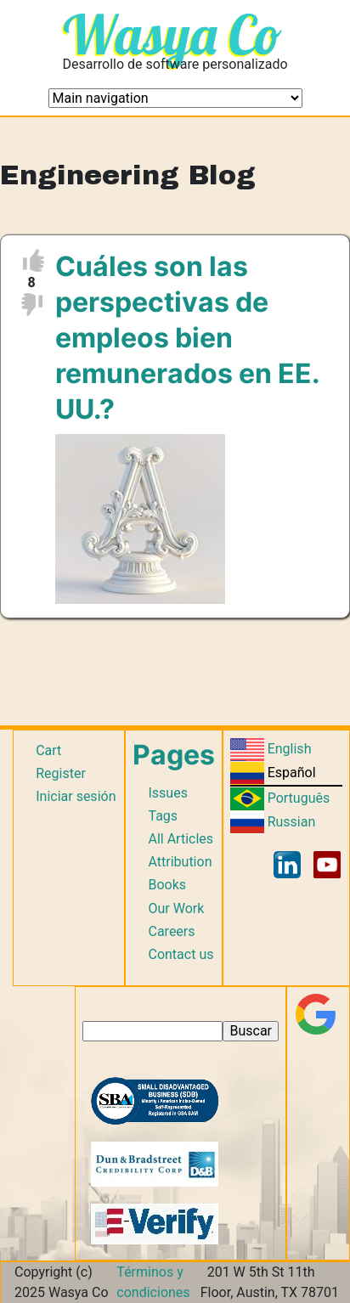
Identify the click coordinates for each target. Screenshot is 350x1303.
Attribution (180, 862)
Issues (167, 793)
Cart (48, 750)
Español (292, 772)
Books (167, 885)
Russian (292, 822)
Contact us (180, 954)
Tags (163, 816)
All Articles (180, 839)
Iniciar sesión (76, 796)
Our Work (176, 908)
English (290, 749)
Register (61, 773)
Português (299, 798)
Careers (171, 931)
